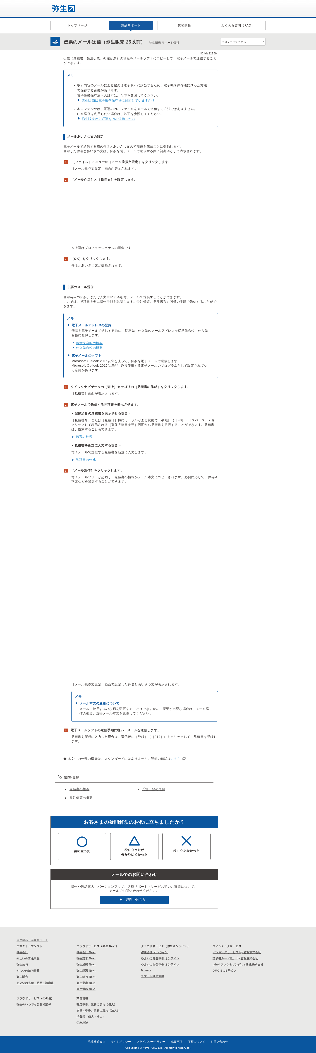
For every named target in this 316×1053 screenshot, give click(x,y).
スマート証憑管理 (152, 976)
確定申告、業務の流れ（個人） (97, 1004)
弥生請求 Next (86, 958)
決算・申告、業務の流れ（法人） (98, 1010)
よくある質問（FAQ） (238, 25)
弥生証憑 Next (86, 970)
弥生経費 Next (86, 964)
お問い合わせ (136, 899)
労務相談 (82, 1022)
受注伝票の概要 (153, 789)
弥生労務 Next (86, 989)
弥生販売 (22, 976)
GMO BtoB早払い (224, 970)
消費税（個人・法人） (91, 1016)
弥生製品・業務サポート (32, 940)
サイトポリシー (121, 1041)
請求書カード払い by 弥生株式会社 (235, 958)
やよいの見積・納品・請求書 (35, 983)
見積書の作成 (86, 459)
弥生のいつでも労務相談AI (34, 1004)
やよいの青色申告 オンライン (160, 958)
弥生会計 (22, 952)
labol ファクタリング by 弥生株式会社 (238, 964)
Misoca (146, 970)
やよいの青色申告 (28, 958)
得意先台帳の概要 (89, 343)
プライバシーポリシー (150, 1041)
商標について (196, 1041)
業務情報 (184, 25)
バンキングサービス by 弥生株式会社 (237, 952)
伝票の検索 (84, 437)
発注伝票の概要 (81, 798)
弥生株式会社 (96, 1041)
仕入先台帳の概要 (89, 347)
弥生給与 (22, 964)
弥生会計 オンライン (154, 952)
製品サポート (131, 25)
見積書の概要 (79, 789)
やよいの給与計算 (28, 970)
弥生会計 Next (86, 952)
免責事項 (176, 1041)
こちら (176, 758)
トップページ (77, 25)
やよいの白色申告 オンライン (160, 964)
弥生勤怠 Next (86, 983)
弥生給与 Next (86, 976)
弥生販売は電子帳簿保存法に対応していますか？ (118, 100)
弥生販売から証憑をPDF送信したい (108, 119)
